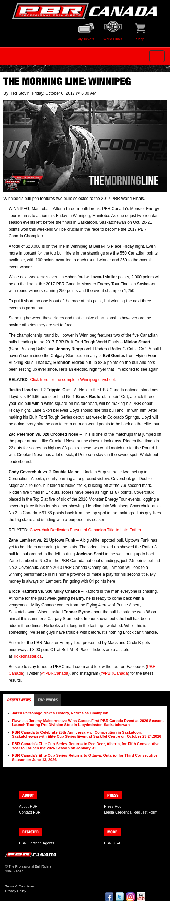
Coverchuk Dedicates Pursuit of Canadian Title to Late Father (85, 530)
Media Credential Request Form (130, 812)
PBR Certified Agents (36, 843)
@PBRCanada (54, 673)
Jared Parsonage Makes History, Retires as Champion (60, 713)
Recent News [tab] (19, 699)
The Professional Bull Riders (30, 866)
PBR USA (112, 843)
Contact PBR (30, 812)
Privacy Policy (15, 891)
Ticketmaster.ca (27, 656)
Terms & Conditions (20, 886)
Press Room (114, 806)
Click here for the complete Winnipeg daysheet (72, 379)
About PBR (28, 806)
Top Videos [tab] (47, 699)
